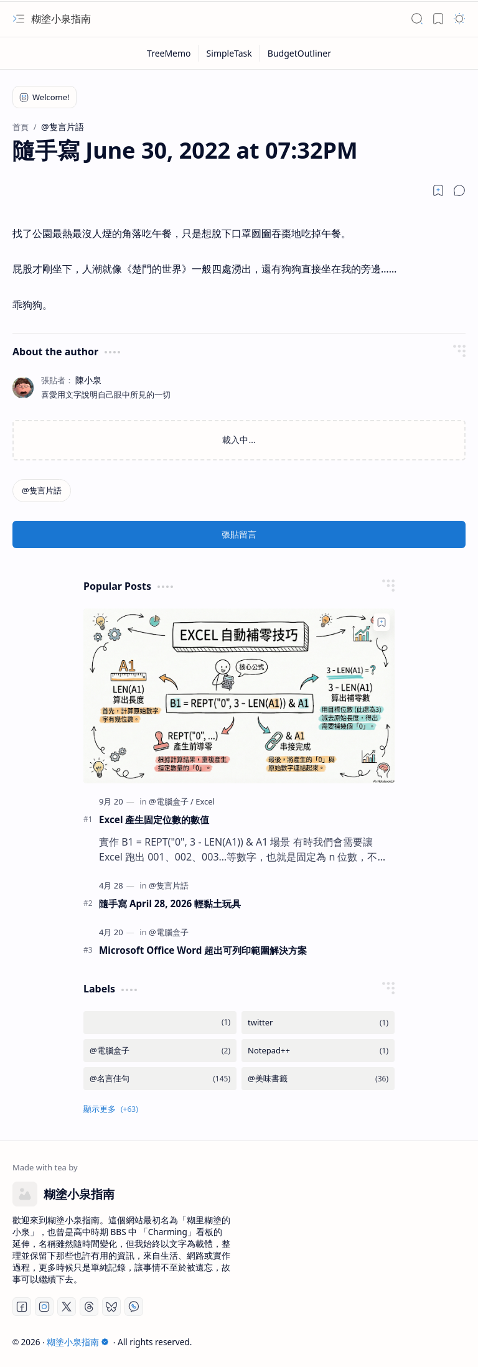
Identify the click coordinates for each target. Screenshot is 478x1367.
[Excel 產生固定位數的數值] (239, 696)
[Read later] (438, 190)
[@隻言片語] (41, 490)
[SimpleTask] (229, 53)
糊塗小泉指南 (61, 19)
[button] (18, 18)
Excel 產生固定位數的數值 (154, 819)
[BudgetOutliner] (299, 53)
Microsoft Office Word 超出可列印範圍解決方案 (203, 950)
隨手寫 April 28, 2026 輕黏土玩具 (170, 903)
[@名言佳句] (160, 1078)
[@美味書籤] (318, 1078)
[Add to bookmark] (381, 622)
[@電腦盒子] (171, 801)
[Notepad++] (318, 1050)
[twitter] (318, 1022)
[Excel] (205, 801)
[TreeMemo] (169, 53)
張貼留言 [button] (239, 534)
